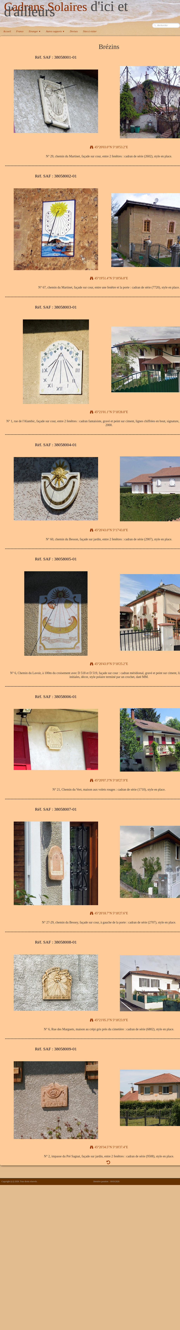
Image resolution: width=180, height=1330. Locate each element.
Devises (74, 31)
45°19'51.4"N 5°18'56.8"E (109, 278)
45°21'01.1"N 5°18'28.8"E (109, 412)
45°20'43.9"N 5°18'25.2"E (109, 664)
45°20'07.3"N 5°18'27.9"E (109, 780)
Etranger (35, 31)
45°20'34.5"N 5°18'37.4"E (109, 1147)
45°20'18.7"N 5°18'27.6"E (109, 913)
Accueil (7, 31)
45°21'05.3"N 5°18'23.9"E (109, 1020)
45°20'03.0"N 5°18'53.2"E (109, 147)
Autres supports (55, 31)
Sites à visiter (90, 31)
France (20, 31)
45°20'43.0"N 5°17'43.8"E (109, 530)
